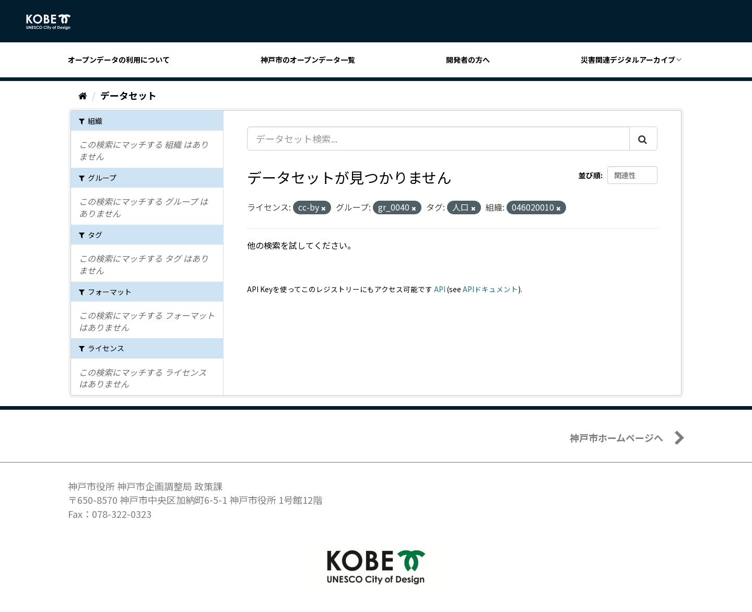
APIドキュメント (490, 289)
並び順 (590, 175)
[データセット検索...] (438, 138)
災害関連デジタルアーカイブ (628, 59)
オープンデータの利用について (119, 59)
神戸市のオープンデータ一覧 (308, 59)
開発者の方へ (468, 59)
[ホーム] (82, 95)
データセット (128, 95)
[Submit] (643, 138)
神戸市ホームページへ (616, 437)
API (439, 289)
